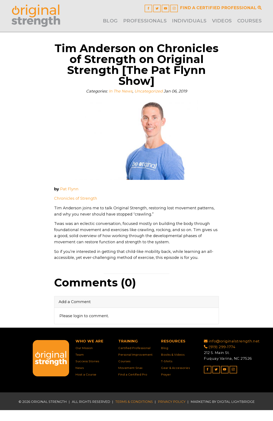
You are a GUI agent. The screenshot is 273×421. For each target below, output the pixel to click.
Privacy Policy (171, 412)
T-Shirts (166, 372)
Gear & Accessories (175, 378)
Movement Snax (130, 378)
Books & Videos (172, 365)
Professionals (145, 21)
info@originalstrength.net (232, 352)
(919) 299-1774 (219, 358)
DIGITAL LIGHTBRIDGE (236, 412)
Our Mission (84, 359)
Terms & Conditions (134, 412)
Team (80, 365)
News (80, 378)
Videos (222, 21)
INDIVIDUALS (189, 21)
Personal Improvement (135, 365)
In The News (119, 96)
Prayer (166, 385)
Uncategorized (149, 96)
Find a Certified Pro (132, 385)
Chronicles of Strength (76, 204)
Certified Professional (134, 359)
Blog (110, 21)
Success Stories (87, 372)
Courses (249, 21)
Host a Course (86, 385)
